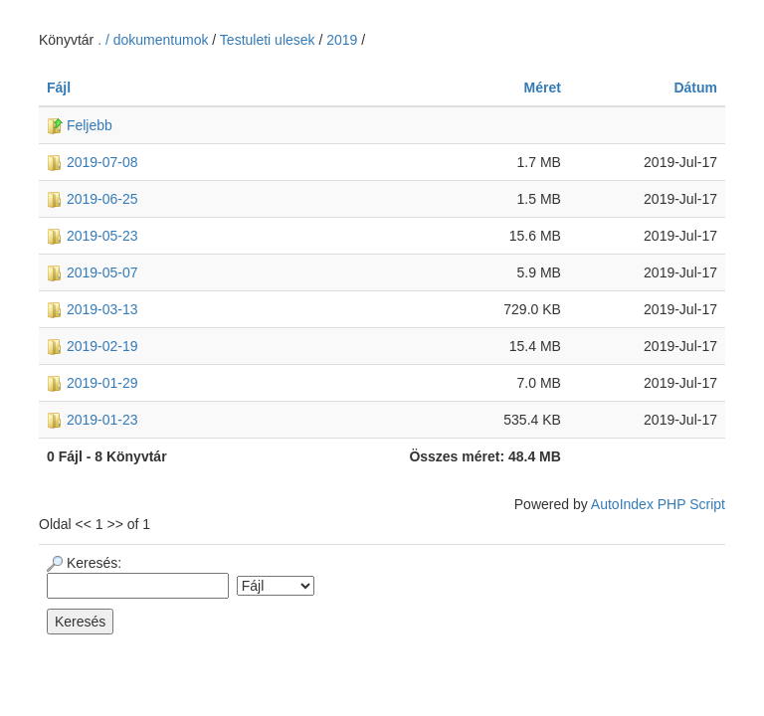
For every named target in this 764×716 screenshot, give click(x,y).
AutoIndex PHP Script (658, 504)
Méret (542, 87)
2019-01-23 (92, 420)
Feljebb (79, 125)
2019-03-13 (92, 309)
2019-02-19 (92, 346)
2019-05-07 (92, 272)
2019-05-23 (92, 236)
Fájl (59, 87)
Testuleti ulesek (267, 40)
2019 (341, 40)
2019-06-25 (92, 199)
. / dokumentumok (154, 40)
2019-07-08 (92, 162)
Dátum (695, 87)
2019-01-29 (92, 383)
